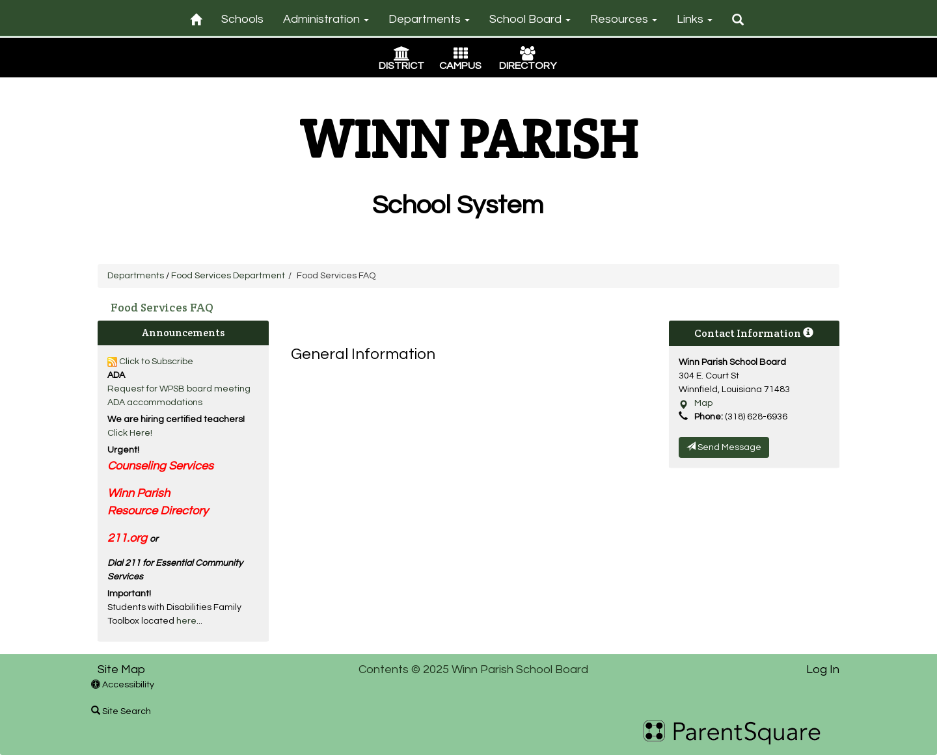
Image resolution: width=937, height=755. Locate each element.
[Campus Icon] (461, 55)
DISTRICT (401, 65)
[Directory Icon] (528, 55)
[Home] (195, 17)
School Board (530, 19)
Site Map (121, 669)
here (186, 621)
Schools (242, 19)
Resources (623, 19)
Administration (326, 19)
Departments (429, 19)
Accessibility (122, 684)
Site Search (121, 711)
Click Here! (129, 433)
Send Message (723, 447)
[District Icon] (402, 55)
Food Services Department (228, 275)
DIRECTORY (527, 65)
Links (695, 19)
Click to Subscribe (150, 361)
